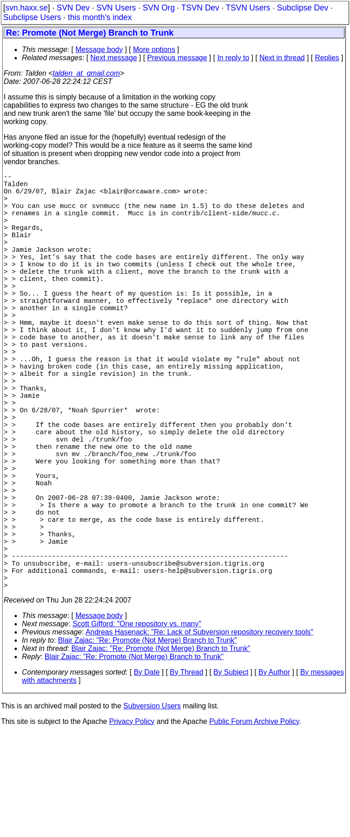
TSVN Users (248, 7)
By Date (147, 776)
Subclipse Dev (302, 7)
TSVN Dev (200, 7)
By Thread (187, 776)
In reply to (233, 58)
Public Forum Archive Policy (254, 825)
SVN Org (159, 7)
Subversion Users (152, 810)
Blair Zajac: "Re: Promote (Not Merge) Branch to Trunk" (147, 744)
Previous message (177, 58)
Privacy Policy (131, 825)
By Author (274, 776)
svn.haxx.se (26, 7)
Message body (99, 49)
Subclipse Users (32, 17)
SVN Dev (73, 7)
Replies (327, 58)
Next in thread (282, 58)
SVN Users (116, 7)
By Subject (230, 776)
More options (154, 49)
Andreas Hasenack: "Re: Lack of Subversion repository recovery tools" (200, 736)
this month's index (100, 17)
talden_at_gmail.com (86, 73)
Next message (113, 58)
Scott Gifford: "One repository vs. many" (136, 728)
